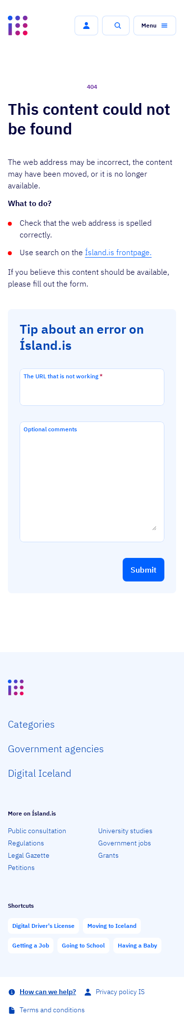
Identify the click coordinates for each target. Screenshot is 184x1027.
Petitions (21, 867)
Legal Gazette (29, 855)
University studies (125, 830)
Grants (108, 855)
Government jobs (124, 843)
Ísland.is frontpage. (118, 252)
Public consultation (37, 830)
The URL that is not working (63, 376)
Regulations (26, 843)
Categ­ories (31, 724)
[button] (86, 25)
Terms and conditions (52, 1009)
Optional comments (50, 429)
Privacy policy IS (120, 991)
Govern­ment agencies (56, 748)
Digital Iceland (39, 773)
